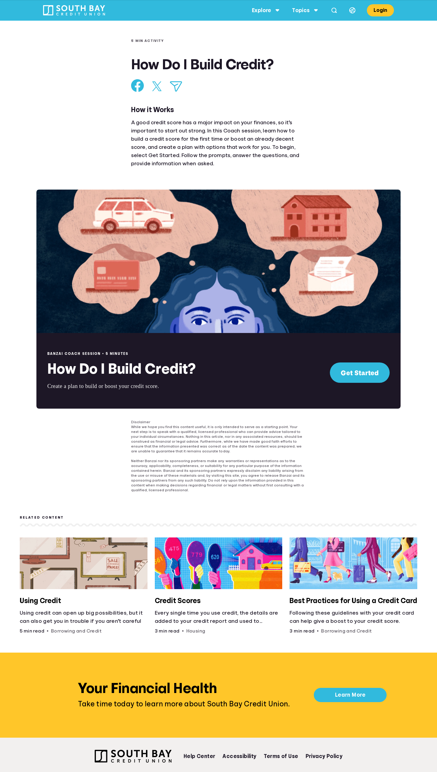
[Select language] (348, 10)
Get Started (360, 373)
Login (376, 10)
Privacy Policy (324, 756)
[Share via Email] (176, 86)
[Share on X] (157, 86)
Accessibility (239, 756)
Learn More (350, 695)
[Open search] (330, 10)
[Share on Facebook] (137, 85)
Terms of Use (281, 756)
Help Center (199, 756)
